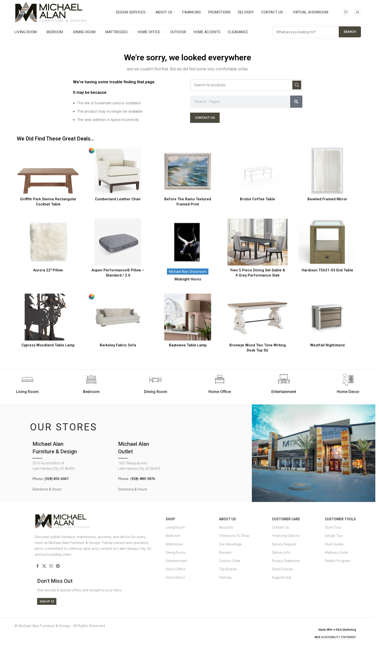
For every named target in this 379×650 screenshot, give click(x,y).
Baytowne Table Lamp (188, 345)
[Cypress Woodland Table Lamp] (48, 317)
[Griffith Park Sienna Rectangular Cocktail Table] (48, 171)
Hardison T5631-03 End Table (327, 270)
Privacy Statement (286, 561)
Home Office (175, 569)
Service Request (284, 544)
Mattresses (174, 544)
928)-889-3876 (143, 479)
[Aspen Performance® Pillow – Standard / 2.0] (118, 242)
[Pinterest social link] (57, 566)
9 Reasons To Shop (234, 536)
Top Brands (228, 569)
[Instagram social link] (51, 566)
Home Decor (175, 577)
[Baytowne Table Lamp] (187, 317)
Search (350, 31)
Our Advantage (230, 544)
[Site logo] (50, 12)
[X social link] (44, 566)
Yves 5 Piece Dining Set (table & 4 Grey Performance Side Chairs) (257, 275)
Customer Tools (340, 519)
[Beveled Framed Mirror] (327, 171)
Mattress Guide (336, 552)
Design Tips (334, 536)
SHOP (170, 519)
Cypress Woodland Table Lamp (48, 345)
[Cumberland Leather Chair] (118, 171)
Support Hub (281, 577)
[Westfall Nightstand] (327, 317)
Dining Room (176, 552)
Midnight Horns (187, 279)
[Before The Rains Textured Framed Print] (187, 171)
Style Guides (334, 544)
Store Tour (333, 527)
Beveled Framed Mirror (327, 199)
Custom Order (230, 561)
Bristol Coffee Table (257, 199)
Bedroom (173, 536)
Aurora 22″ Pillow (48, 270)
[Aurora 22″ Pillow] (48, 242)
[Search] (246, 85)
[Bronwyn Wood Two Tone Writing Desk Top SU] (257, 317)
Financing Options (286, 536)
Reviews (225, 552)
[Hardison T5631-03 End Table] (327, 242)
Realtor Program (337, 561)
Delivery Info (281, 552)
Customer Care (286, 519)
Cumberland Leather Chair (118, 199)
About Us (227, 519)
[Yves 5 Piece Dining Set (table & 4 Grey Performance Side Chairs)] (257, 242)
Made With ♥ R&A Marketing (337, 629)
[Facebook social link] (38, 566)
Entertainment (176, 561)
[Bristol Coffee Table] (257, 171)
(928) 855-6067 (56, 479)
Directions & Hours (46, 489)
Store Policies (282, 569)
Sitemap (225, 577)
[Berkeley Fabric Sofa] (118, 317)
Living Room (175, 527)
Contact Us (280, 527)
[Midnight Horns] (187, 242)
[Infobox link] (91, 383)
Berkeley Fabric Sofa (118, 345)
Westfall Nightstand (327, 345)
